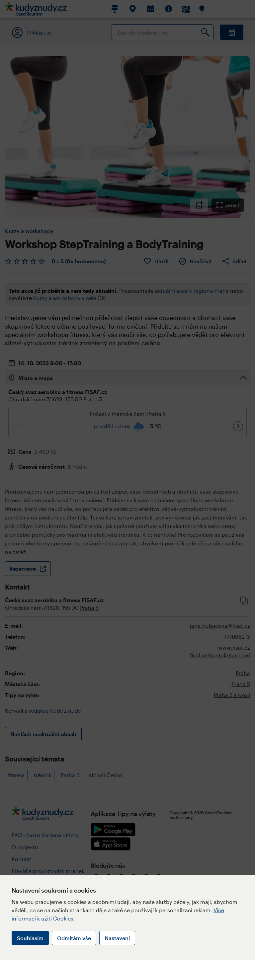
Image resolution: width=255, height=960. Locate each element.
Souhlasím (30, 938)
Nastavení (117, 938)
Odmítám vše (74, 938)
